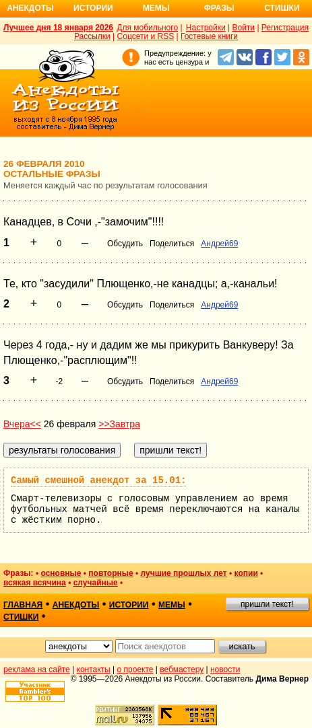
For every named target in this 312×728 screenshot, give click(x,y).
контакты (94, 669)
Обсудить (125, 243)
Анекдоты (30, 8)
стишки (20, 617)
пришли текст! (267, 604)
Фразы (219, 8)
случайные (95, 582)
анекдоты (76, 605)
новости (225, 669)
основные (60, 573)
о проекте (135, 669)
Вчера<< (22, 423)
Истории (93, 8)
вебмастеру (182, 669)
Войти (243, 27)
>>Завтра (119, 423)
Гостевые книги (209, 36)
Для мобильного (147, 27)
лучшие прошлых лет (184, 573)
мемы (171, 605)
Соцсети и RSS (146, 36)
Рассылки (92, 36)
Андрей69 (219, 243)
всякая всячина (34, 582)
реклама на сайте (36, 669)
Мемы (156, 8)
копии (246, 573)
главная (22, 605)
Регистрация (285, 27)
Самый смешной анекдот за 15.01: (98, 480)
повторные (110, 573)
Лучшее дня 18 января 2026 (58, 27)
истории (129, 605)
